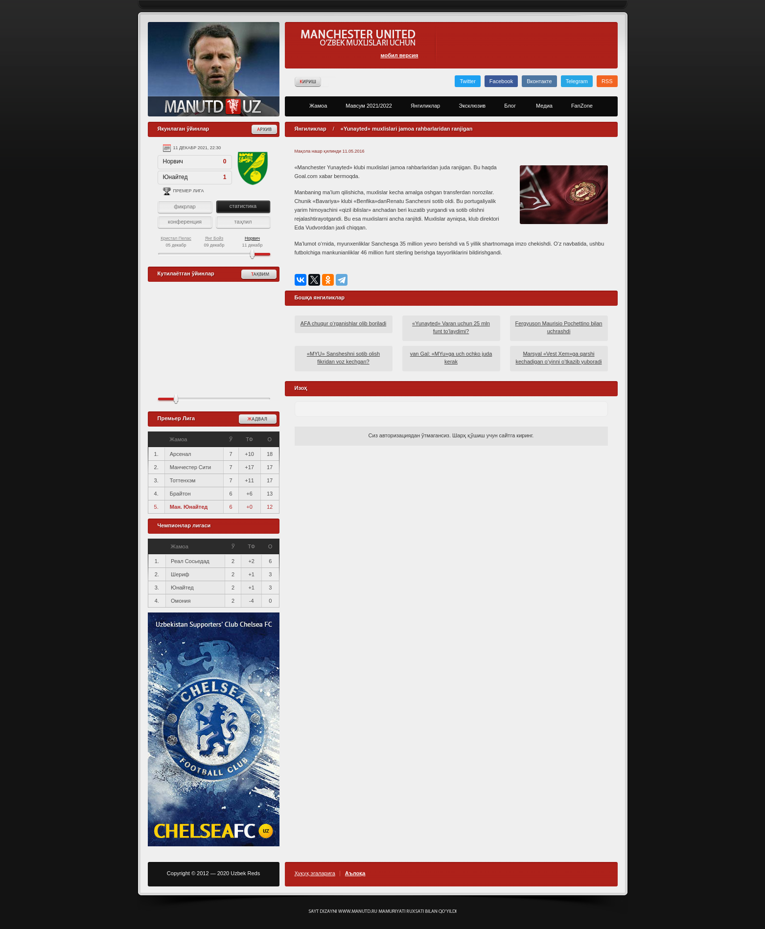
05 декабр (176, 242)
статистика (243, 206)
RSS (607, 81)
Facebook (501, 81)
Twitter (467, 81)
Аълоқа (355, 873)
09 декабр (214, 242)
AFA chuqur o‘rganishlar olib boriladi (344, 323)
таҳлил (243, 222)
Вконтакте (539, 81)
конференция (185, 222)
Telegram (577, 81)
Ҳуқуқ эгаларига (315, 873)
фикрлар (184, 206)
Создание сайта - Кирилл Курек (382, 911)
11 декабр (252, 242)
